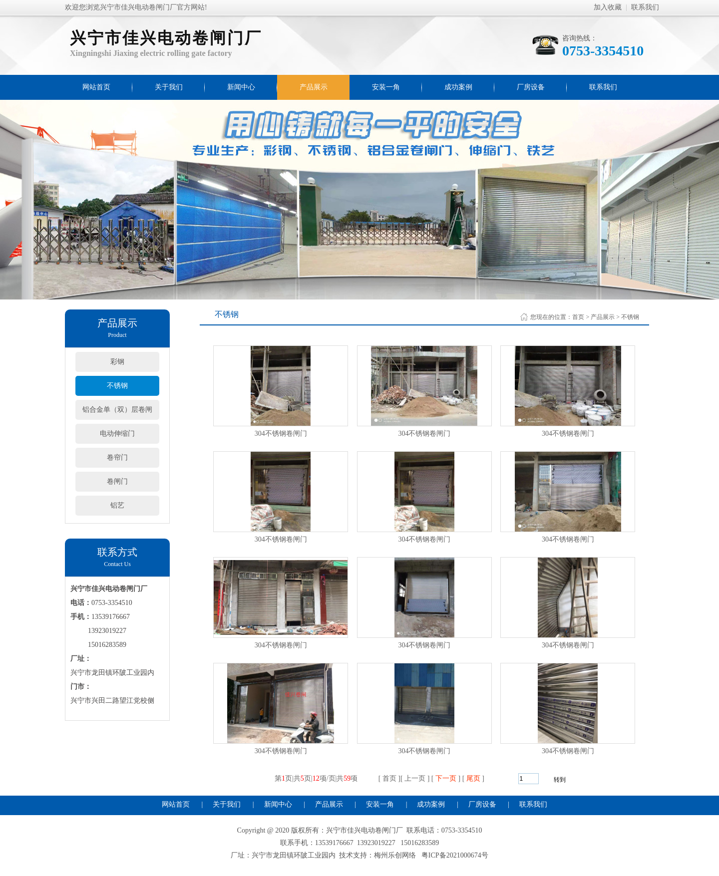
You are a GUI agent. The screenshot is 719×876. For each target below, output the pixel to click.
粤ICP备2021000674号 (454, 855)
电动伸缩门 (117, 433)
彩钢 (117, 361)
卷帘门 (117, 457)
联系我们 (645, 7)
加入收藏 (608, 7)
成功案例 (458, 87)
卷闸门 (117, 481)
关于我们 (169, 87)
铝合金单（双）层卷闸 (117, 409)
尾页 (473, 778)
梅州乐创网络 (395, 855)
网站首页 (96, 87)
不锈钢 (117, 385)
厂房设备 (531, 87)
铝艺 (117, 505)
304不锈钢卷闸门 (281, 433)
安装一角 (386, 87)
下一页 (446, 778)
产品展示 (314, 87)
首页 (578, 316)
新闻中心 (241, 87)
